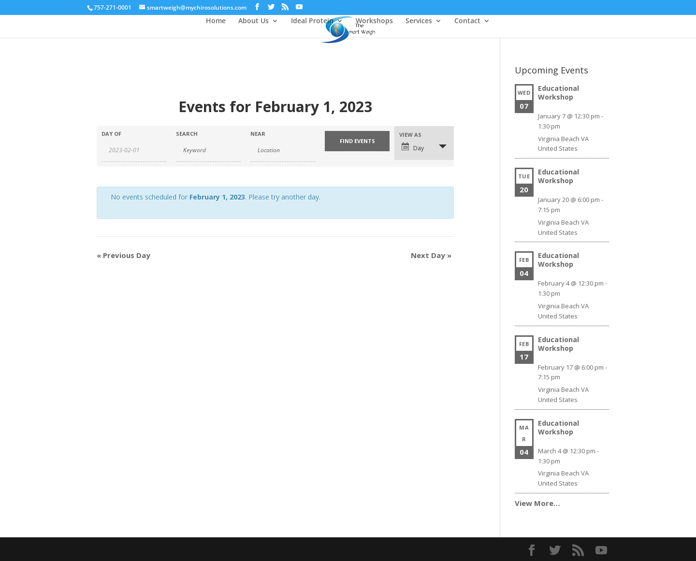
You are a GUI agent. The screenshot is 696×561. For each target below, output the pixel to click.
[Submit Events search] (357, 141)
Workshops (374, 21)
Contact (467, 21)
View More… (537, 503)
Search (187, 133)
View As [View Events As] (410, 134)
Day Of (111, 133)
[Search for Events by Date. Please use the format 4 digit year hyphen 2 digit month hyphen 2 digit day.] (134, 150)
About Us (253, 21)
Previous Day (123, 255)
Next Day (431, 255)
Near (257, 133)
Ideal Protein (312, 21)
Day (413, 147)
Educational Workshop (558, 92)
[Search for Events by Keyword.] (208, 150)
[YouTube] (299, 7)
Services (419, 21)
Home (216, 21)
